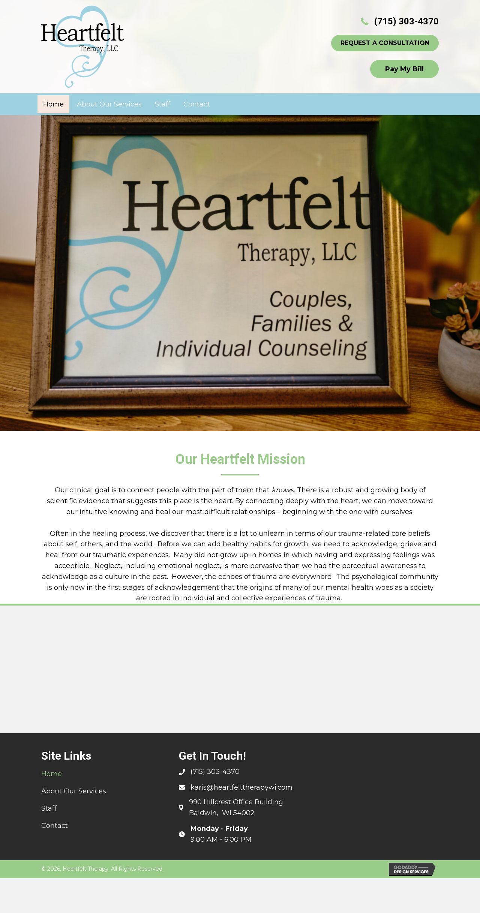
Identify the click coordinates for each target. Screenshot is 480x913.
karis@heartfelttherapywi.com (241, 787)
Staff (49, 808)
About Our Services (73, 791)
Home (51, 774)
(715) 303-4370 (406, 21)
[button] (385, 43)
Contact (54, 826)
